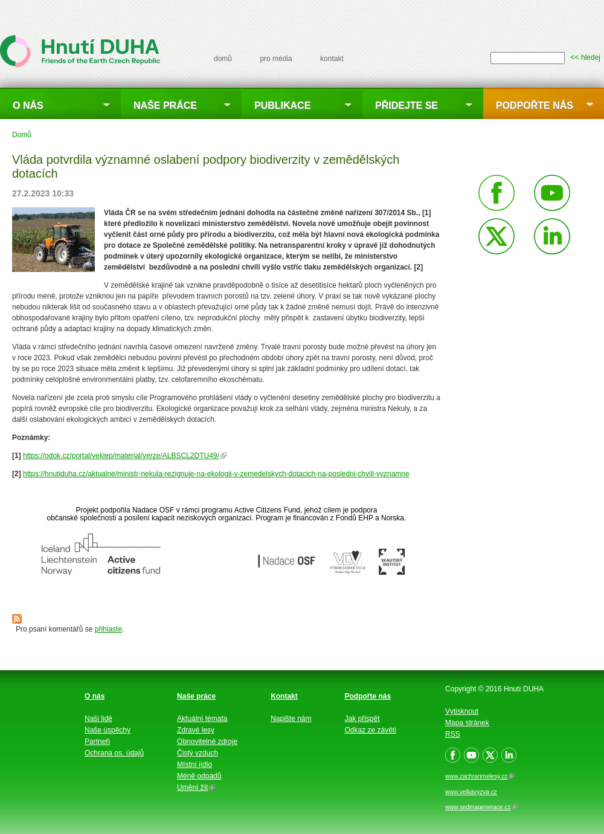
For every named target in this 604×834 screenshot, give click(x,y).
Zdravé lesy (195, 730)
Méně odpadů (199, 776)
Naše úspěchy (107, 730)
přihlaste (108, 629)
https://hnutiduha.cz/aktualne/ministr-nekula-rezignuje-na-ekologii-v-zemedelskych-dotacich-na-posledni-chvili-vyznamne (216, 474)
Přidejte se (406, 105)
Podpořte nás (534, 105)
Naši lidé (98, 718)
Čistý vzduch (197, 753)
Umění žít (196, 787)
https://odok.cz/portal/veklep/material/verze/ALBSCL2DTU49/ (124, 455)
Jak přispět (362, 718)
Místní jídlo (194, 764)
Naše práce (165, 105)
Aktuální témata (202, 718)
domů (223, 58)
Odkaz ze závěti (370, 730)
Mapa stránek (467, 723)
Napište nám (291, 718)
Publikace (282, 105)
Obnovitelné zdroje (207, 741)
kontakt (332, 58)
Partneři (97, 741)
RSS (452, 734)
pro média (276, 58)
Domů (21, 135)
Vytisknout (461, 711)
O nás (28, 105)
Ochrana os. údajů (114, 753)
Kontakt (284, 696)
